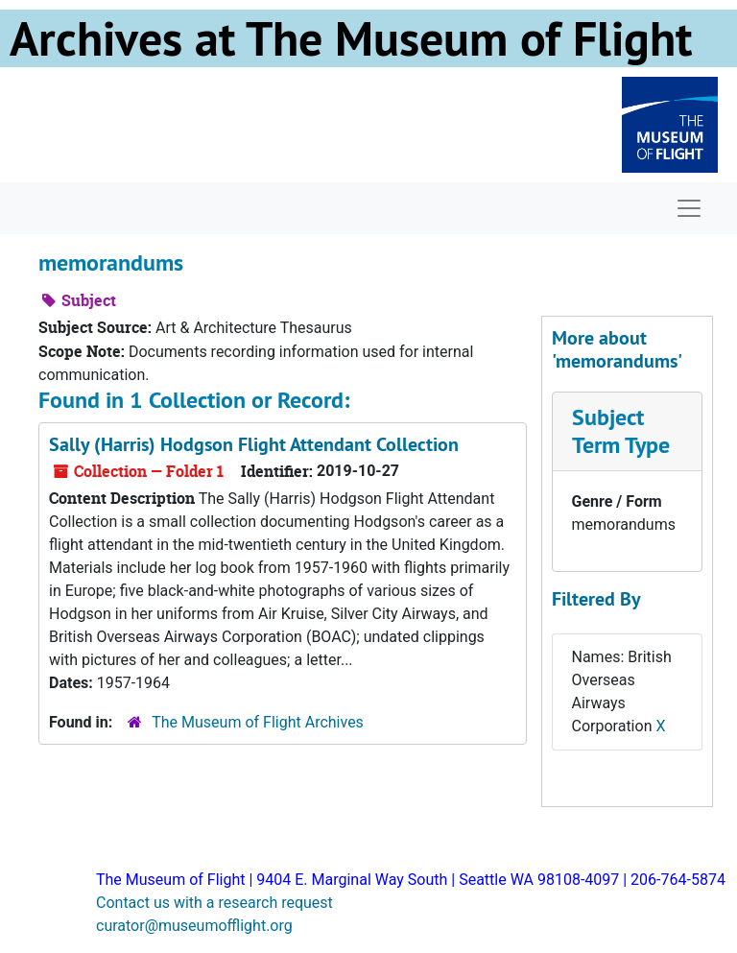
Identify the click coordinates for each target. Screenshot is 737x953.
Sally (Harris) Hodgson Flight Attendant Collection (254, 444)
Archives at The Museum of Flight (351, 38)
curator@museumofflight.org (194, 926)
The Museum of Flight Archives (258, 722)
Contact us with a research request (214, 902)
